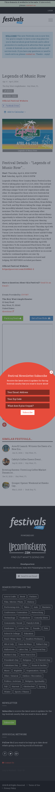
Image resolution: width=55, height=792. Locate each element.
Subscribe (28, 412)
